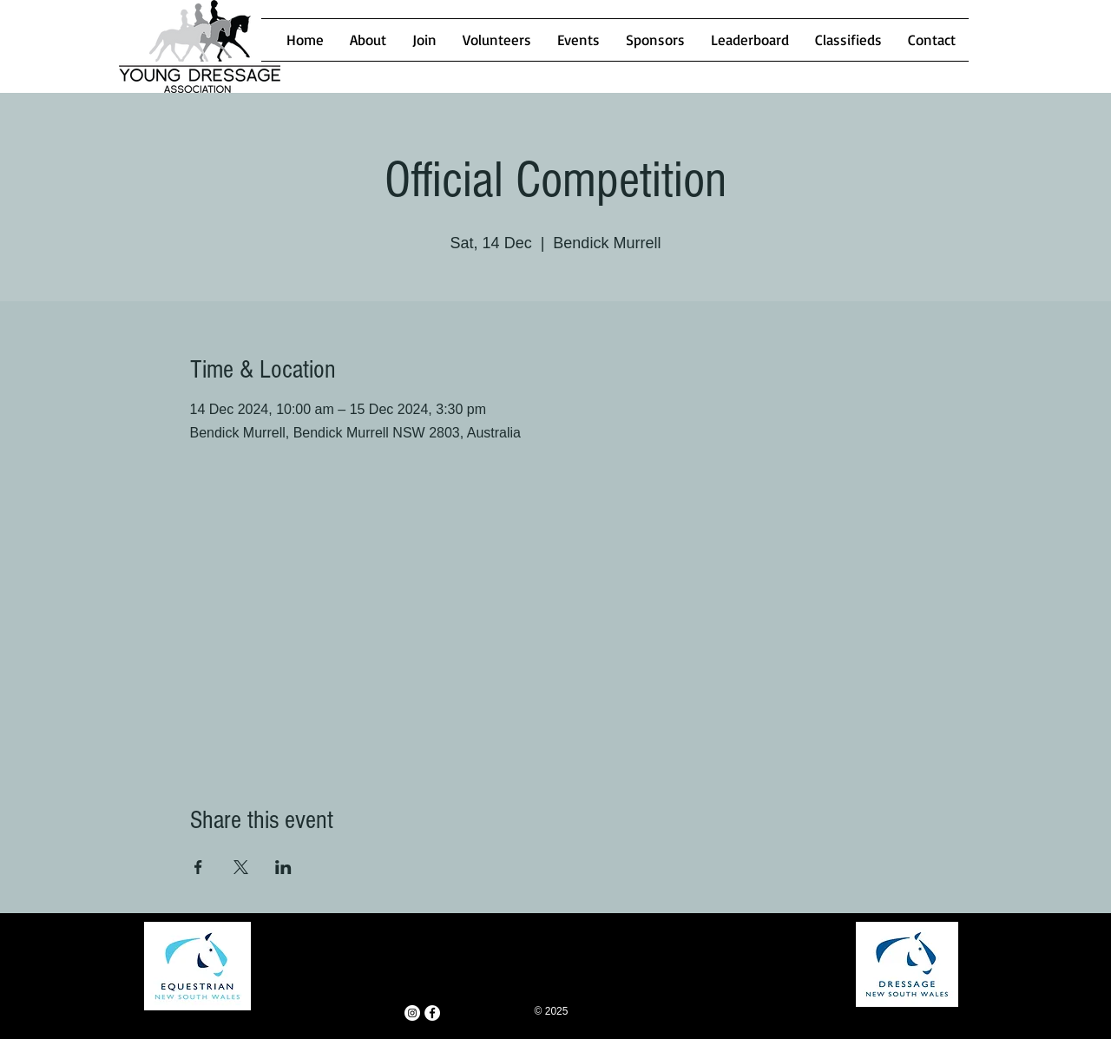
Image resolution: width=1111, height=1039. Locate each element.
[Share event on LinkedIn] (283, 867)
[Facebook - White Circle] (432, 1013)
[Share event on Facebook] (198, 867)
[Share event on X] (241, 867)
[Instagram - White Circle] (412, 1013)
